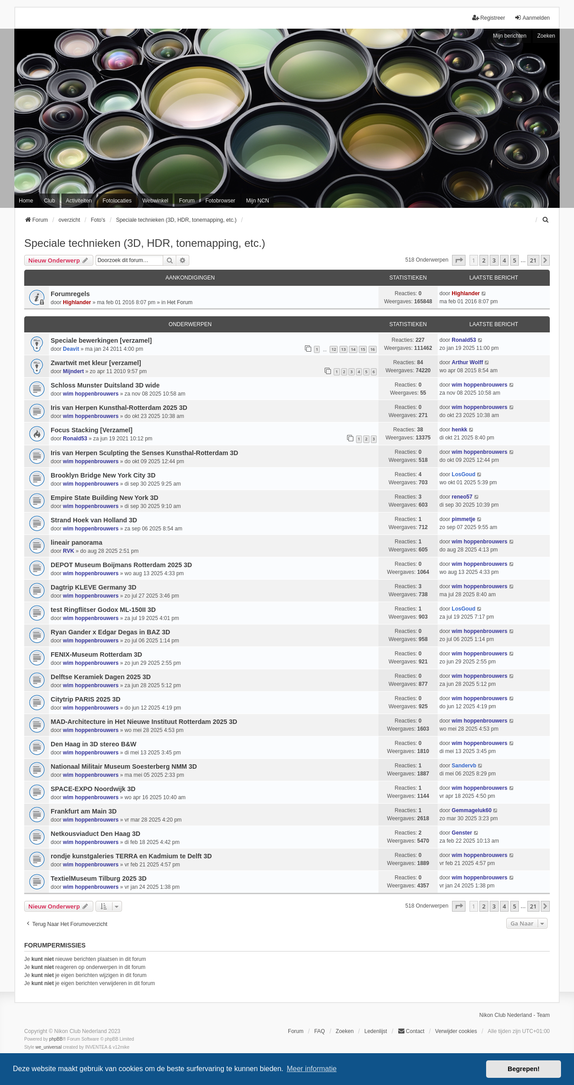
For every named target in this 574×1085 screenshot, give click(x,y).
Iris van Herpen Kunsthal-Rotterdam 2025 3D (119, 407)
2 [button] (483, 260)
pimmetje (463, 519)
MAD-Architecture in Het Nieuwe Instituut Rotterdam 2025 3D (144, 721)
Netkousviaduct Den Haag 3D (95, 833)
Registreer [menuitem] (488, 17)
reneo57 (462, 497)
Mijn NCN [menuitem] (257, 201)
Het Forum (179, 302)
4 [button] (504, 260)
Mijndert (73, 371)
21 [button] (533, 260)
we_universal (48, 1047)
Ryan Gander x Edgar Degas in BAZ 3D (110, 632)
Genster (462, 833)
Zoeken (546, 36)
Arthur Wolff (467, 362)
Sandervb (464, 765)
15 (363, 349)
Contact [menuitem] (411, 1031)
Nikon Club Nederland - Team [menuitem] (514, 1015)
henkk (459, 429)
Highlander (77, 302)
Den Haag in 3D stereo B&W (93, 744)
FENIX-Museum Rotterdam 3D (96, 654)
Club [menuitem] (49, 201)
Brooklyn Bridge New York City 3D (103, 475)
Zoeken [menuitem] (345, 1031)
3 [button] (494, 260)
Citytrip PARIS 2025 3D (86, 699)
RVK (68, 551)
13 (343, 349)
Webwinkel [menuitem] (155, 201)
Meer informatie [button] (311, 1068)
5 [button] (514, 260)
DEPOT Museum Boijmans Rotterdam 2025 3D (121, 564)
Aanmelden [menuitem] (532, 17)
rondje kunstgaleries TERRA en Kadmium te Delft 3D (131, 856)
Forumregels (70, 293)
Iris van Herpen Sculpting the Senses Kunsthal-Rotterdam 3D (144, 452)
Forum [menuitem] (187, 201)
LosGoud (463, 474)
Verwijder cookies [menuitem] (456, 1031)
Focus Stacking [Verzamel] (91, 430)
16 (372, 349)
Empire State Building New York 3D (104, 497)
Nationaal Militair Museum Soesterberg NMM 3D (124, 766)
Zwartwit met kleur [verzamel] (96, 362)
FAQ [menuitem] (319, 1031)
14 (353, 349)
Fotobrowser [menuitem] (220, 201)
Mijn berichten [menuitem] (509, 36)
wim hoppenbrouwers (90, 394)
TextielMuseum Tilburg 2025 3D (99, 878)
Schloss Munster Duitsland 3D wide (105, 385)
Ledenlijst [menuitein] (375, 1031)
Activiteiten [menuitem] (79, 201)
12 (333, 349)
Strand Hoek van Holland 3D (94, 520)
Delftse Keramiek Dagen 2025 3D (101, 676)
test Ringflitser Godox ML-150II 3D (103, 609)
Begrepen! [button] (523, 1068)
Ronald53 (464, 340)
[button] (458, 260)
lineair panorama (76, 542)
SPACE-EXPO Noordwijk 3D (93, 788)
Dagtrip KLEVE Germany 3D (93, 587)
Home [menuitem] (26, 201)
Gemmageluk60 (471, 810)
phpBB (56, 1039)
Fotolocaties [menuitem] (117, 201)
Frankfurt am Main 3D (84, 811)
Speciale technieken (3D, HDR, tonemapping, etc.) (144, 243)
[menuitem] (546, 220)
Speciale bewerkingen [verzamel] (101, 340)
